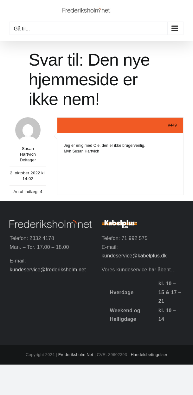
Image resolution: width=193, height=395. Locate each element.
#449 (172, 125)
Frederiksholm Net (75, 354)
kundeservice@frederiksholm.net (48, 269)
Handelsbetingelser (149, 354)
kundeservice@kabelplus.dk (134, 255)
